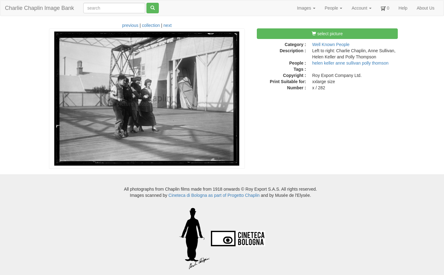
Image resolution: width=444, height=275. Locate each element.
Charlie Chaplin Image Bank (39, 8)
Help (403, 8)
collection (151, 25)
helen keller (323, 63)
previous (130, 25)
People (333, 8)
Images (306, 8)
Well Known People (331, 44)
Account (361, 8)
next (167, 25)
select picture (327, 33)
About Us (425, 8)
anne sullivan (348, 63)
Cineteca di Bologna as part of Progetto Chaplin (214, 195)
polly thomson (375, 63)
